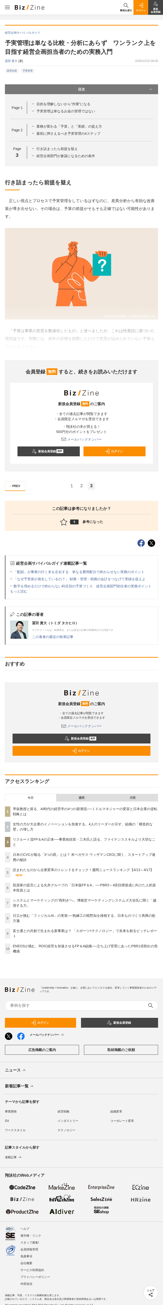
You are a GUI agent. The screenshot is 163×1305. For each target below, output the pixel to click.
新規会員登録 (48, 451)
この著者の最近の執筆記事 (52, 637)
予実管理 (28, 70)
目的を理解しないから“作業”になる (63, 104)
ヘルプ (24, 1229)
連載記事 (13, 1157)
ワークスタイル (15, 1130)
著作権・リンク (30, 1235)
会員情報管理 (29, 1249)
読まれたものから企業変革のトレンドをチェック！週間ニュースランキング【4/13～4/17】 (83, 870)
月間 (132, 798)
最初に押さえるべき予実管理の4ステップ (68, 133)
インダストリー (68, 1121)
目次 (115, 89)
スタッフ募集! (29, 1242)
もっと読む (18, 591)
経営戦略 (63, 1111)
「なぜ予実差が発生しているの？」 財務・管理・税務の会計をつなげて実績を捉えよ (80, 579)
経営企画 (12, 70)
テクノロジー (66, 1130)
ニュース (15, 1070)
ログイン (114, 451)
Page (17, 108)
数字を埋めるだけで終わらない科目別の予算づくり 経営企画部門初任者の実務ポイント (82, 586)
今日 (30, 798)
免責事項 (26, 1256)
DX (7, 1121)
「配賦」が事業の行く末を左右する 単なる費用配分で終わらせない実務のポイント (79, 572)
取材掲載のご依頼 (121, 1050)
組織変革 (116, 1111)
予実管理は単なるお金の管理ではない (65, 111)
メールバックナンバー (81, 439)
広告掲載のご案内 (42, 1050)
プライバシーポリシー (35, 1277)
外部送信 (26, 1284)
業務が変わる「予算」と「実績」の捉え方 (69, 126)
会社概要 (26, 1263)
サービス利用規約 (32, 1270)
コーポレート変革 (122, 1121)
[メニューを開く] (7, 7)
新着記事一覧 (19, 1086)
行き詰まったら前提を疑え (57, 149)
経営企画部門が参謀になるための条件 (65, 156)
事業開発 (11, 1111)
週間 (81, 798)
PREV (14, 486)
